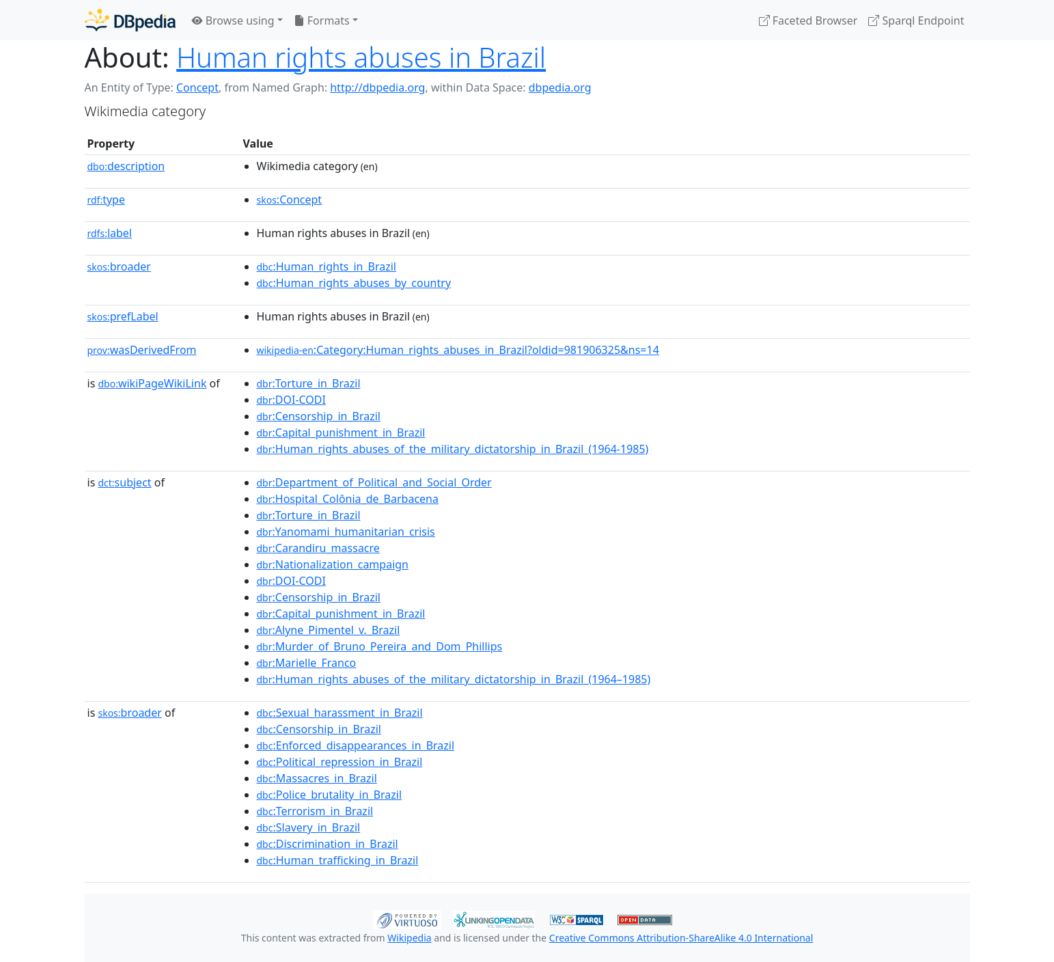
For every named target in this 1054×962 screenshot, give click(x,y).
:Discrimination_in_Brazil (327, 843)
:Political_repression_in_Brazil (340, 761)
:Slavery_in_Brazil (309, 827)
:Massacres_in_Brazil (317, 778)
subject (124, 482)
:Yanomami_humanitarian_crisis (346, 531)
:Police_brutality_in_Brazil (329, 794)
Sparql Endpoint (916, 20)
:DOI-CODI (291, 399)
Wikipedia (409, 937)
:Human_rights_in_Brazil (326, 266)
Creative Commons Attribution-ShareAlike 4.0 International (681, 937)
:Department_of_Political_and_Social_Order (374, 482)
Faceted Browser (808, 20)
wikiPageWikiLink (152, 383)
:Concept (289, 199)
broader (119, 266)
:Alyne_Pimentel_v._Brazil (328, 629)
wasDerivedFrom (142, 349)
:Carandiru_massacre (318, 547)
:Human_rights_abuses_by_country (354, 282)
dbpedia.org (560, 87)
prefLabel (122, 316)
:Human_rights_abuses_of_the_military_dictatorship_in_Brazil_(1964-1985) (453, 448)
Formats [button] (322, 20)
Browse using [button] (233, 20)
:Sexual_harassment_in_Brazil (340, 712)
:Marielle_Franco (307, 662)
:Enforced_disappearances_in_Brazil (356, 745)
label (110, 232)
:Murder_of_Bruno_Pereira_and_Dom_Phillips (380, 646)
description (126, 166)
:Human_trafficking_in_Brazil (338, 860)
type (106, 199)
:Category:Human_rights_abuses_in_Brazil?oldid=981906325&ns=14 (458, 349)
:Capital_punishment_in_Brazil (341, 432)
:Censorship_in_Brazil (318, 416)
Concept (197, 87)
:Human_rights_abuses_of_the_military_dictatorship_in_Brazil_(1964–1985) (454, 679)
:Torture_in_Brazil (309, 383)
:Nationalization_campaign (333, 564)
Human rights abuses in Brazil (361, 57)
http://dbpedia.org (377, 87)
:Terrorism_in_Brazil (315, 811)
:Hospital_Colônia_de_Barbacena (348, 498)
